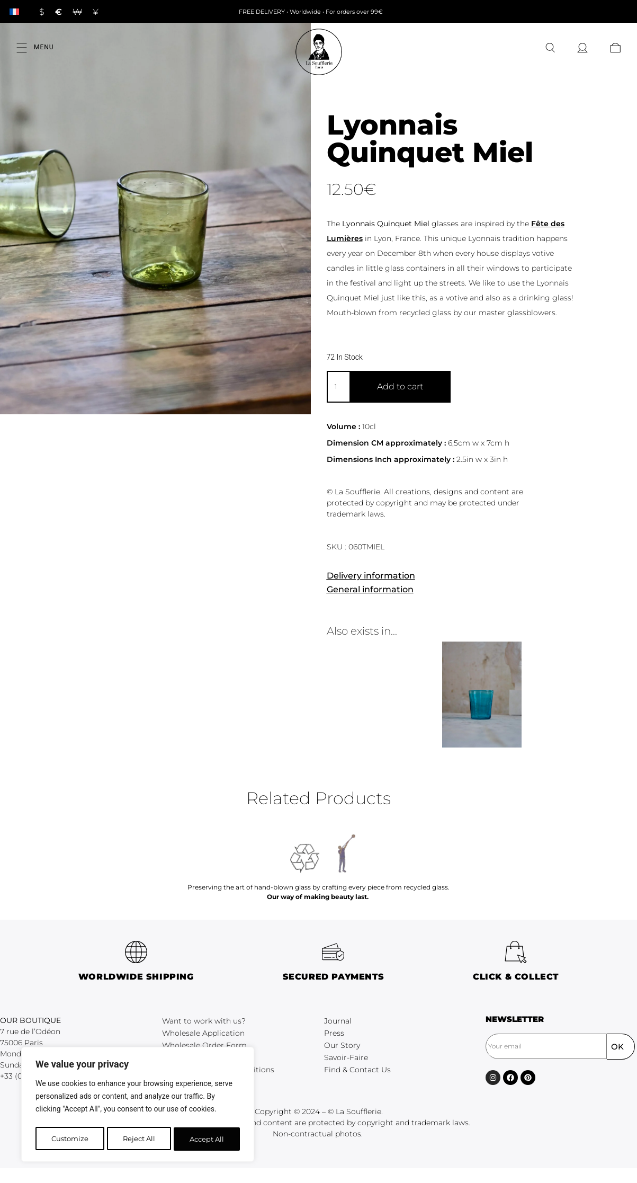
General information (370, 589)
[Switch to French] (14, 11)
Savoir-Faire (346, 1057)
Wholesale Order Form (204, 1045)
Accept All (207, 1139)
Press (334, 1033)
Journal (338, 1021)
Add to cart (400, 386)
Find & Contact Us (357, 1069)
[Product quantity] (338, 387)
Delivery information (371, 576)
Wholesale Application (203, 1033)
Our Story (342, 1045)
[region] (137, 1106)
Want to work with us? (204, 1021)
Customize (69, 1139)
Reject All (138, 1139)
